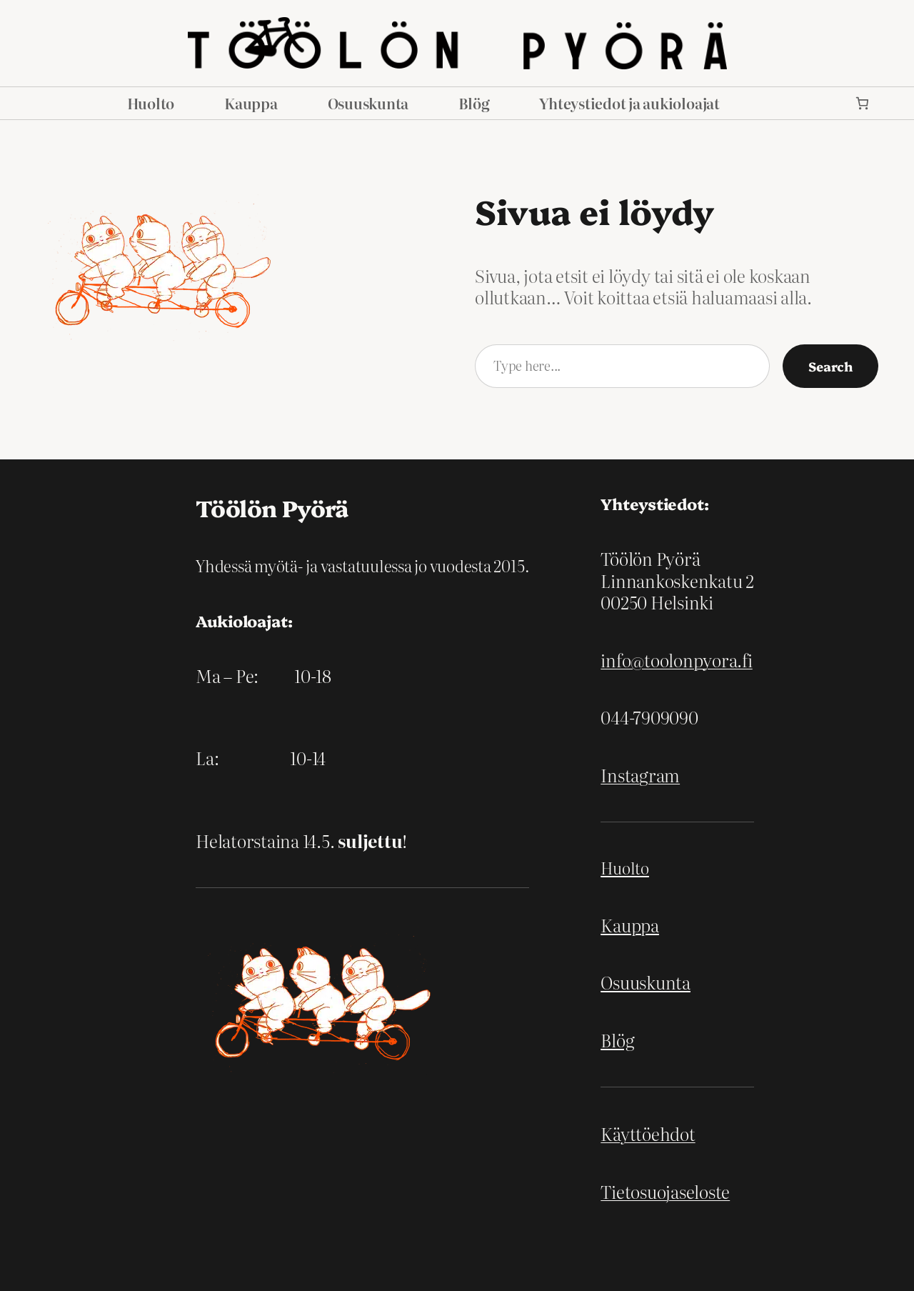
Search (830, 365)
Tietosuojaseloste (665, 1191)
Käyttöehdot (648, 1133)
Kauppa (630, 924)
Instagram (640, 774)
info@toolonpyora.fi (676, 659)
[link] (862, 103)
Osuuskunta (645, 982)
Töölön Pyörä (272, 507)
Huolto (625, 867)
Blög (617, 1039)
